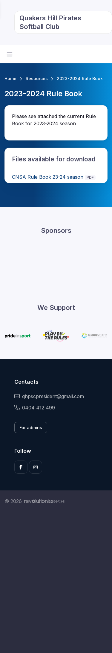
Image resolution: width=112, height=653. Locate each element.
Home (10, 78)
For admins (30, 427)
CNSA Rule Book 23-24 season (47, 177)
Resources (37, 78)
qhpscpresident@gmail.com (49, 396)
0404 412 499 (34, 408)
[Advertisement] (56, 583)
